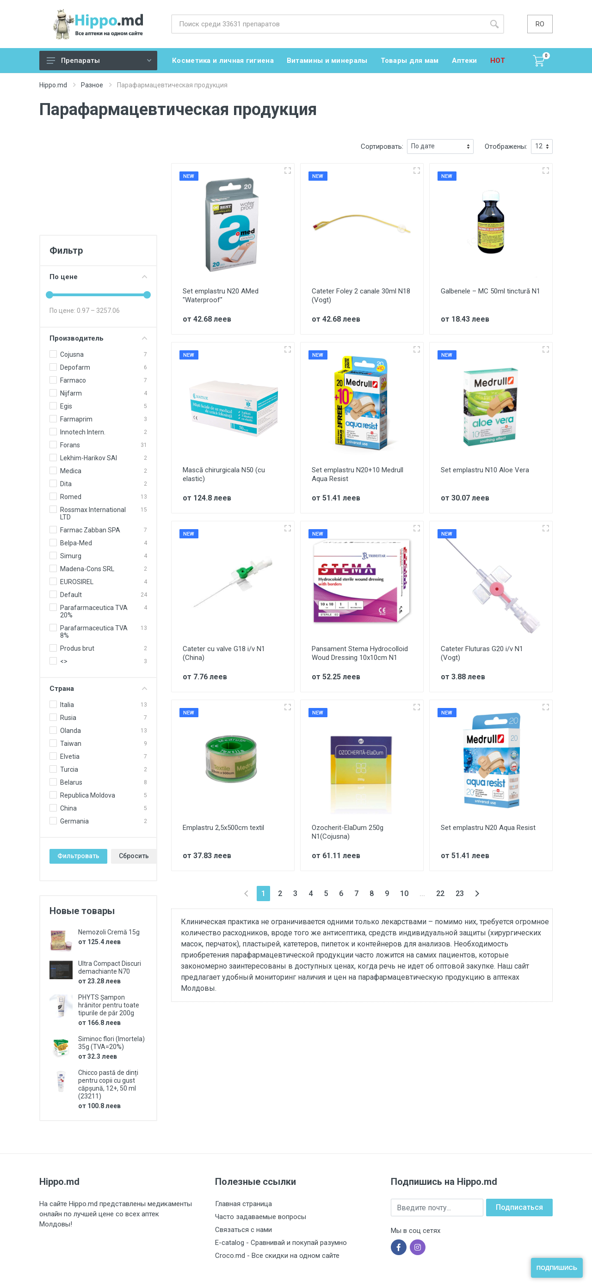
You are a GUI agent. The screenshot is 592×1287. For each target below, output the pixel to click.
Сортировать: (382, 146)
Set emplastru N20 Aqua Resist (488, 827)
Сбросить (134, 856)
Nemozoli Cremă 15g (109, 932)
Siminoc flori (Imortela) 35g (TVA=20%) (111, 1042)
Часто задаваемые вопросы (260, 1217)
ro (540, 24)
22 (440, 893)
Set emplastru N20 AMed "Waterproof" (221, 295)
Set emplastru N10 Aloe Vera (485, 470)
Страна (98, 688)
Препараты (99, 60)
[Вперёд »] (477, 893)
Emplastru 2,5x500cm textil (223, 827)
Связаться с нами (243, 1230)
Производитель (98, 338)
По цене (98, 277)
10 (404, 893)
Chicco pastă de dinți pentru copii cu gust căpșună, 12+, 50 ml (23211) (108, 1084)
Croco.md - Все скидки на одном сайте (277, 1255)
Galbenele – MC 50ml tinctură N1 (490, 291)
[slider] (49, 295)
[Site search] (328, 24)
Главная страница (243, 1204)
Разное (92, 85)
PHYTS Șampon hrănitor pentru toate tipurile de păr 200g (108, 1005)
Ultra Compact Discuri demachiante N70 (109, 967)
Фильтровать (78, 856)
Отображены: (506, 146)
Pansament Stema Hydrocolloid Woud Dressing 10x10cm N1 (360, 653)
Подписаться (519, 1207)
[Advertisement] (98, 185)
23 (460, 893)
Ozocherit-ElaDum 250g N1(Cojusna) (347, 832)
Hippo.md (53, 85)
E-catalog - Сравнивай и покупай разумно (281, 1242)
